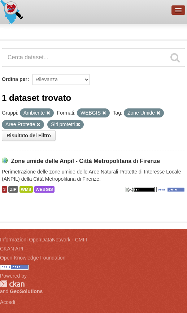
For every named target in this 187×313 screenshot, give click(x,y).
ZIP (13, 189)
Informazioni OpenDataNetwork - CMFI (43, 240)
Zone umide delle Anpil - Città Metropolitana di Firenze (85, 161)
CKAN (12, 284)
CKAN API (11, 249)
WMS (26, 189)
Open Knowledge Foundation (32, 258)
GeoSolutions (26, 291)
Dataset (13, 31)
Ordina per (14, 79)
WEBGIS (44, 189)
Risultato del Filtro (28, 135)
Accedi (7, 302)
